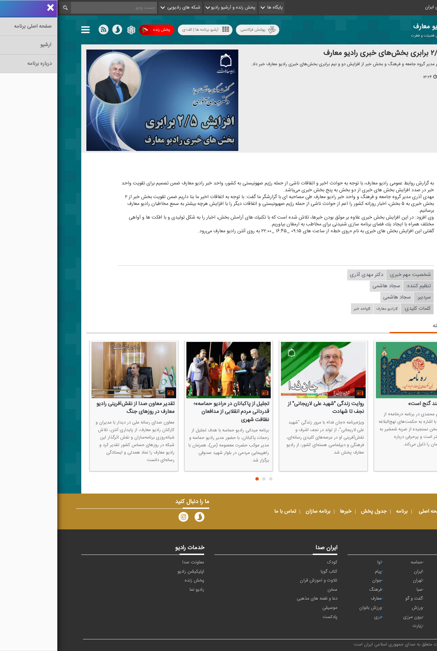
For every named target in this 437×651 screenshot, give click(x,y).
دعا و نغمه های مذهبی (259, 598)
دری (320, 617)
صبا (362, 590)
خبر (403, 562)
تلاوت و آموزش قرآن (261, 580)
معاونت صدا (136, 562)
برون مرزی (355, 617)
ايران (360, 572)
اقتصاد (400, 572)
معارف (318, 598)
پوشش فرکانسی (200, 30)
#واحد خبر (304, 308)
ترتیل (401, 580)
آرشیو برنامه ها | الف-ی (148, 29)
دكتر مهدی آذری (309, 275)
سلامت (399, 590)
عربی (402, 617)
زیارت (360, 626)
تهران (360, 580)
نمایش (400, 608)
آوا (322, 562)
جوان (319, 580)
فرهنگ (318, 590)
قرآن (402, 598)
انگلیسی (399, 626)
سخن (275, 590)
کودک (275, 562)
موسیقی (272, 608)
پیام (321, 572)
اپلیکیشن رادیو (133, 572)
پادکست (272, 617)
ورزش (359, 608)
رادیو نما (139, 590)
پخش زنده (99, 30)
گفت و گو (356, 598)
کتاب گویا (271, 572)
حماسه (359, 562)
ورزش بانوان (313, 608)
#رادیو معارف (329, 308)
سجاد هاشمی (329, 286)
